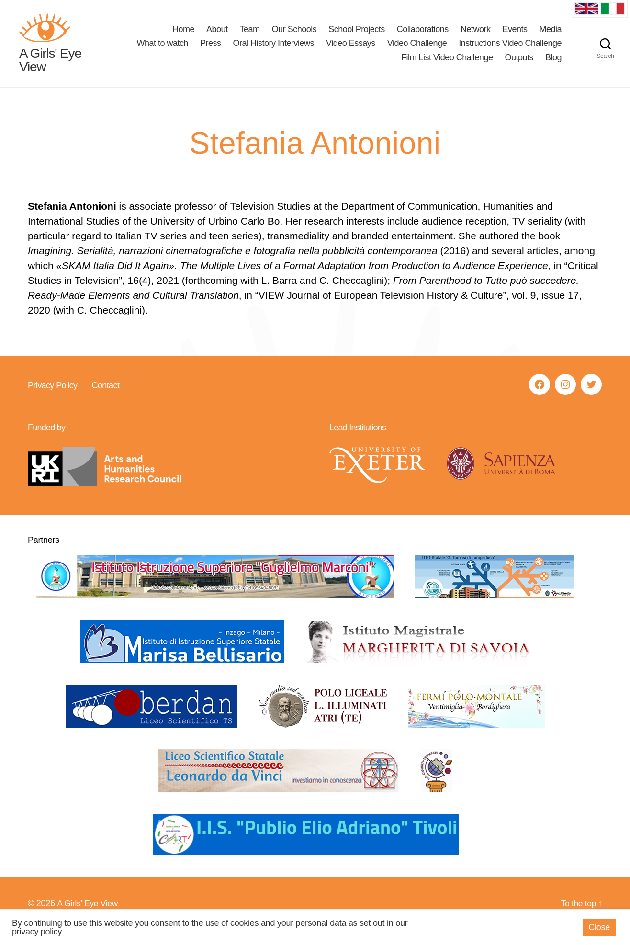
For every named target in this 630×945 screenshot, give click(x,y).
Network (476, 36)
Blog (553, 64)
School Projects (356, 36)
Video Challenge (417, 50)
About (217, 36)
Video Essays (350, 50)
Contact (105, 400)
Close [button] (599, 927)
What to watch (162, 50)
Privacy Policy (52, 400)
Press (210, 50)
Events (514, 36)
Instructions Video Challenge (510, 50)
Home (183, 36)
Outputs (519, 64)
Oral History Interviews (274, 50)
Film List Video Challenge (447, 64)
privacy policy (36, 931)
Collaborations (423, 36)
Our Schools (294, 36)
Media (550, 36)
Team (250, 36)
